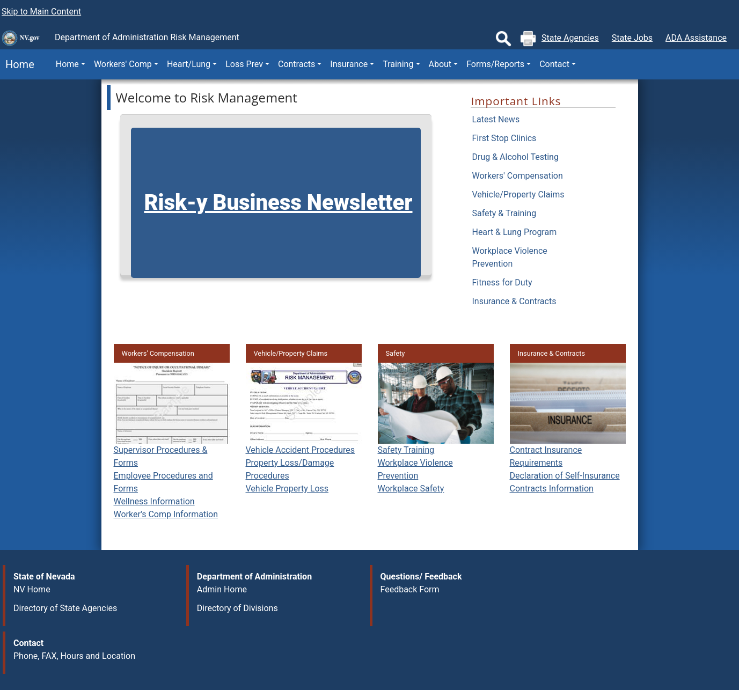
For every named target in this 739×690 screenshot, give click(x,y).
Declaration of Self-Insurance (565, 476)
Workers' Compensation (517, 176)
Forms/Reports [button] (495, 64)
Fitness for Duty (502, 282)
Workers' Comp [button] (123, 64)
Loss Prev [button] (244, 64)
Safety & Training (504, 213)
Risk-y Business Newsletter (278, 202)
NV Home (31, 589)
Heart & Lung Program (514, 232)
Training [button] (398, 64)
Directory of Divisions (237, 608)
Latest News (496, 119)
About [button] (440, 64)
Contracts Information (552, 488)
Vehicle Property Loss (287, 488)
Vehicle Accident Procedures (300, 450)
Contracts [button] (296, 64)
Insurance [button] (349, 64)
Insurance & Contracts (514, 301)
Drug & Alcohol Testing (515, 157)
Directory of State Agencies (65, 608)
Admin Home (222, 589)
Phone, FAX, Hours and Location (74, 656)
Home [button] (67, 64)
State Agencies (570, 38)
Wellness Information (154, 501)
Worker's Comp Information (166, 514)
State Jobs (632, 38)
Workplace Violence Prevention (509, 257)
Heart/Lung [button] (188, 64)
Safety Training (406, 450)
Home (17, 64)
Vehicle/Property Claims (518, 194)
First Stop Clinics (504, 138)
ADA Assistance (696, 38)
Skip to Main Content (41, 11)
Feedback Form (410, 589)
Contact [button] (554, 64)
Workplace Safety (411, 488)
